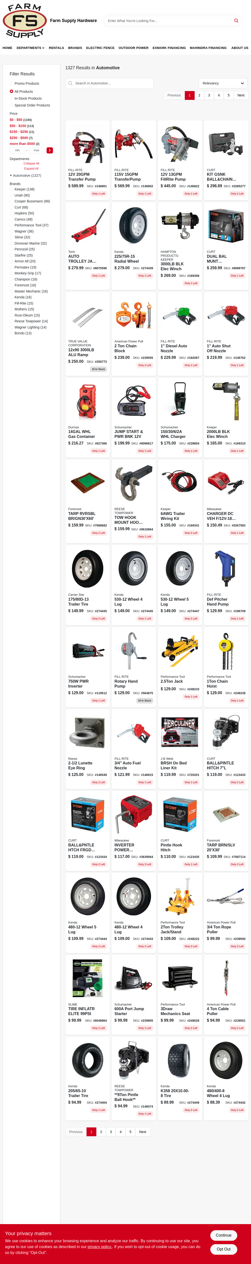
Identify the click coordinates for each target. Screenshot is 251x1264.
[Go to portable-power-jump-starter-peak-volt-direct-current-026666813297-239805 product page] (134, 995)
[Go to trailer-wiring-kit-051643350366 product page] (180, 501)
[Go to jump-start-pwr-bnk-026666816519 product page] (134, 418)
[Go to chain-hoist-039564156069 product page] (226, 667)
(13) (23, 333)
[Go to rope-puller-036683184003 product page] (226, 913)
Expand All (31, 168)
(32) (22, 237)
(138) (25, 189)
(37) (32, 225)
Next (241, 95)
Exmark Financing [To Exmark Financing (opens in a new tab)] (169, 48)
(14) (31, 321)
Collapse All (31, 163)
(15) (24, 303)
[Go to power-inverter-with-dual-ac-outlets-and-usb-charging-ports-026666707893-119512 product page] (87, 667)
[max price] (36, 150)
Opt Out (223, 1249)
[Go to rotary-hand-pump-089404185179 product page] (134, 667)
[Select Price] (50, 150)
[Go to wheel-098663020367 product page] (134, 913)
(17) (28, 273)
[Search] (236, 20)
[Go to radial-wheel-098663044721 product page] (134, 246)
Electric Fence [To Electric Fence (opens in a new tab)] (100, 48)
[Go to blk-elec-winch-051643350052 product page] (180, 246)
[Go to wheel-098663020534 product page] (180, 585)
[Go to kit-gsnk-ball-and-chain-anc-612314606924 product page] (226, 160)
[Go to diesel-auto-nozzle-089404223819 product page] (180, 334)
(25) (25, 249)
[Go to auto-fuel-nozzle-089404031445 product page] (134, 749)
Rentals (56, 48)
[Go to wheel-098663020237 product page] (226, 1079)
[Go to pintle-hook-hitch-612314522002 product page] (180, 831)
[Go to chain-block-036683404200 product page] (134, 334)
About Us (240, 48)
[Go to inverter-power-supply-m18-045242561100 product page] (134, 831)
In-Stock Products (28, 98)
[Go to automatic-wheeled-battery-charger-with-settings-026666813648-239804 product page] (180, 418)
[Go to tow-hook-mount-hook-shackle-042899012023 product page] (134, 501)
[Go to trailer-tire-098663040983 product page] (87, 585)
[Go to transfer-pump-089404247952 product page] (87, 160)
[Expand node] (12, 175)
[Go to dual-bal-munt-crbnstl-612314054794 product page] (226, 246)
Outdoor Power (134, 48)
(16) (26, 279)
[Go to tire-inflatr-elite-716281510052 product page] (87, 995)
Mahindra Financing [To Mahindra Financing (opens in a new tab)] (208, 48)
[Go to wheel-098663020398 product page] (87, 913)
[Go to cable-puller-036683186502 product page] (226, 995)
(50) (24, 213)
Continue (223, 1235)
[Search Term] (172, 21)
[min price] (17, 150)
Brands (75, 48)
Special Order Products (32, 105)
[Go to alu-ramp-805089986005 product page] (87, 334)
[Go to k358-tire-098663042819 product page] (180, 1079)
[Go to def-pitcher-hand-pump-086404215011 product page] (226, 585)
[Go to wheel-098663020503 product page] (134, 585)
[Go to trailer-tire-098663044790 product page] (87, 1079)
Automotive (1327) (27, 175)
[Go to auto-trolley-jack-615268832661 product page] (87, 246)
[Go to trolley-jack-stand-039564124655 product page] (180, 913)
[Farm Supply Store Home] (25, 20)
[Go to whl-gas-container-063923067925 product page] (87, 418)
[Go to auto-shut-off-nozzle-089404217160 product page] (226, 334)
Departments (29, 48)
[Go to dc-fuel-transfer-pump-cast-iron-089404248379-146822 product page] (180, 160)
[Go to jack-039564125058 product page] (180, 667)
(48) (24, 219)
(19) (26, 267)
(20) (25, 261)
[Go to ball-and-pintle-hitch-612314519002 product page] (226, 749)
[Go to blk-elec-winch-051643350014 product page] (226, 418)
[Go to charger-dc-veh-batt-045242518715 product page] (226, 501)
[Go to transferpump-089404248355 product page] (134, 160)
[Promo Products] (11, 83)
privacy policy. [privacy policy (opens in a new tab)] (100, 1247)
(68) (32, 201)
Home (8, 48)
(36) (24, 231)
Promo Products (27, 83)
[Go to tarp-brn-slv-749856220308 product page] (226, 831)
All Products (24, 91)
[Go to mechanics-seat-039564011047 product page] (180, 995)
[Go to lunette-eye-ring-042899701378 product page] (87, 749)
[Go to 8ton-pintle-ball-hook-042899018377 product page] (134, 1079)
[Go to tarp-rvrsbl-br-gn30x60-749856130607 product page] (87, 501)
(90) (22, 195)
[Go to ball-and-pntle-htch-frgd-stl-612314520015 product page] (87, 831)
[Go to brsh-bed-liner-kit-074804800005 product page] (180, 749)
